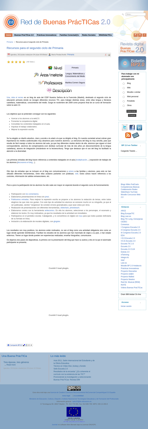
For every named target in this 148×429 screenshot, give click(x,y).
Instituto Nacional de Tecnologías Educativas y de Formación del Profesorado (90, 399)
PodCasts (135, 184)
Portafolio (131, 101)
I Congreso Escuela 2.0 (130, 227)
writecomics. (50, 210)
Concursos (131, 195)
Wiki (129, 88)
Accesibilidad (78, 396)
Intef (122, 260)
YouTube (133, 192)
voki (76, 174)
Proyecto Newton (128, 279)
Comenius (125, 224)
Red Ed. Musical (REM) (130, 282)
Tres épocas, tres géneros (16, 362)
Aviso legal (66, 396)
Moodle (124, 195)
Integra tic (125, 257)
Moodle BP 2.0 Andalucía (131, 266)
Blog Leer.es (126, 216)
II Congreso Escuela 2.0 (130, 230)
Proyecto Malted (127, 277)
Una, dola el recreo (15, 97)
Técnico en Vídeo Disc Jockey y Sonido (70, 366)
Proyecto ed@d (127, 274)
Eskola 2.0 (125, 252)
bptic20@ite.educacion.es (81, 401)
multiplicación (81, 160)
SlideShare (125, 192)
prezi (47, 197)
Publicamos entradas (20, 199)
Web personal (132, 96)
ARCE (123, 211)
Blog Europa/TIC (127, 213)
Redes (134, 189)
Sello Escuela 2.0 (61, 369)
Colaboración (126, 189)
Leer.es (124, 263)
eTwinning (125, 255)
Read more (11, 365)
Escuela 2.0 (125, 246)
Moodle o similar (133, 92)
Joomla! (55, 424)
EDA (123, 235)
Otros (129, 105)
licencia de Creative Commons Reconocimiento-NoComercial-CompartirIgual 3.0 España (83, 392)
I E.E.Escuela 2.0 (128, 238)
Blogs (123, 184)
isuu (80, 216)
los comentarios (32, 194)
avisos (71, 171)
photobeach (74, 208)
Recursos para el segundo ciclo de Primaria (35, 48)
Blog (129, 83)
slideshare (64, 208)
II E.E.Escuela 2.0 (128, 241)
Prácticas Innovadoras (130, 268)
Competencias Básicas (130, 187)
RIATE (123, 285)
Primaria (10, 42)
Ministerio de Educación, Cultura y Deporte (45, 399)
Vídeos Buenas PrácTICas (131, 288)
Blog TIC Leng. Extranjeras (132, 219)
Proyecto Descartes (129, 271)
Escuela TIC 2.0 (127, 244)
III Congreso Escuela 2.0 (131, 233)
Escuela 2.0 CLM (128, 249)
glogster (57, 221)
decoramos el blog (25, 162)
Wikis (128, 184)
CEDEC (124, 222)
